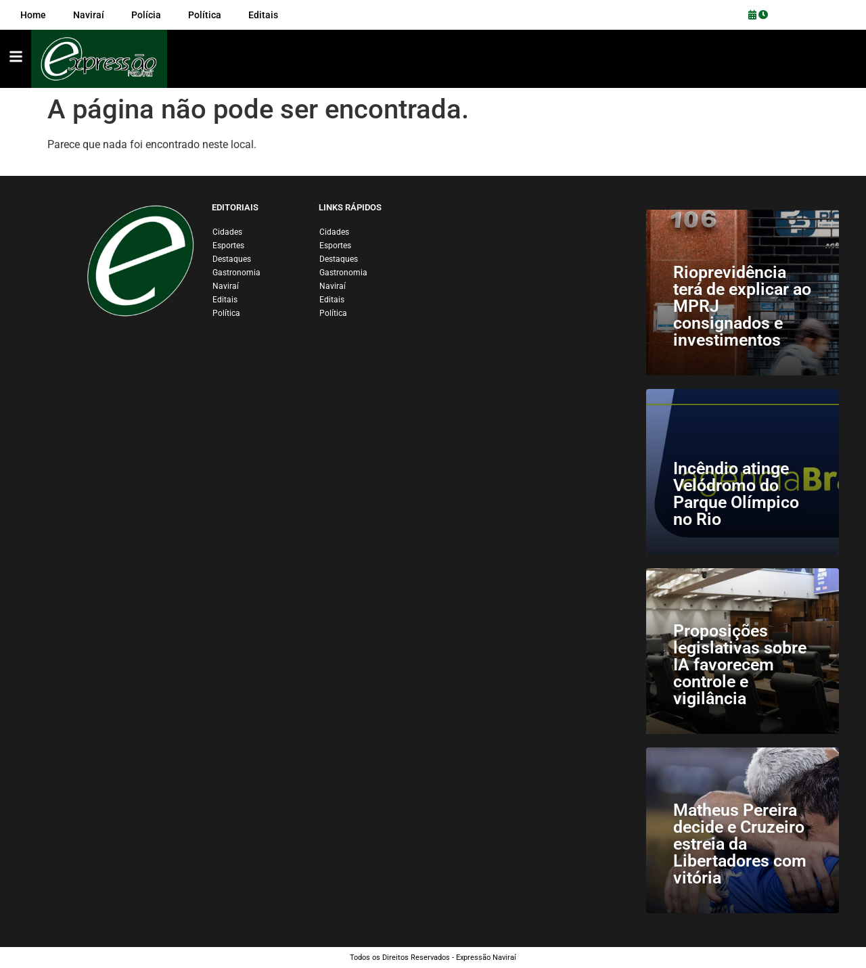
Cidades (227, 232)
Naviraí (225, 286)
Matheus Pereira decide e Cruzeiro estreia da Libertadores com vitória (739, 844)
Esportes (228, 245)
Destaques (231, 259)
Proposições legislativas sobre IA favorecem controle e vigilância (739, 664)
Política (226, 313)
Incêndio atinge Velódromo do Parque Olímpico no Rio (736, 494)
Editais (224, 299)
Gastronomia (236, 272)
